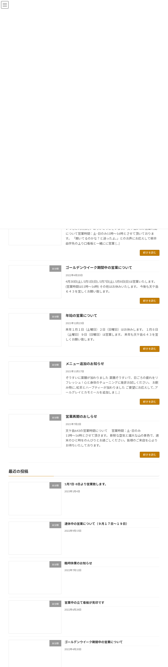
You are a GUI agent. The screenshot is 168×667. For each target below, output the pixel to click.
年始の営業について (81, 315)
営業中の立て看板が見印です (84, 602)
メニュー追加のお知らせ (85, 364)
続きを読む (149, 252)
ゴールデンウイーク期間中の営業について (99, 267)
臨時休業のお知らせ (78, 563)
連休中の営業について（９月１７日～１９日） (97, 524)
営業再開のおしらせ (81, 416)
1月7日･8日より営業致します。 (86, 484)
